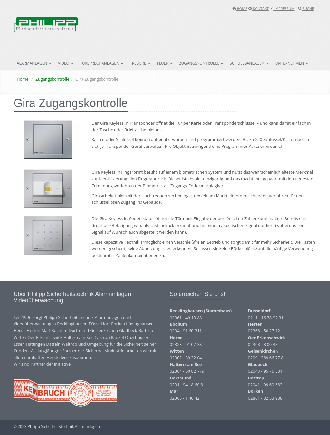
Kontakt (258, 8)
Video (65, 63)
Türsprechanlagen (101, 63)
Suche (306, 8)
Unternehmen (291, 63)
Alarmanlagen (34, 63)
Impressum (282, 8)
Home (240, 8)
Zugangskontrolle (201, 63)
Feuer (165, 63)
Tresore (140, 63)
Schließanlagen (249, 63)
